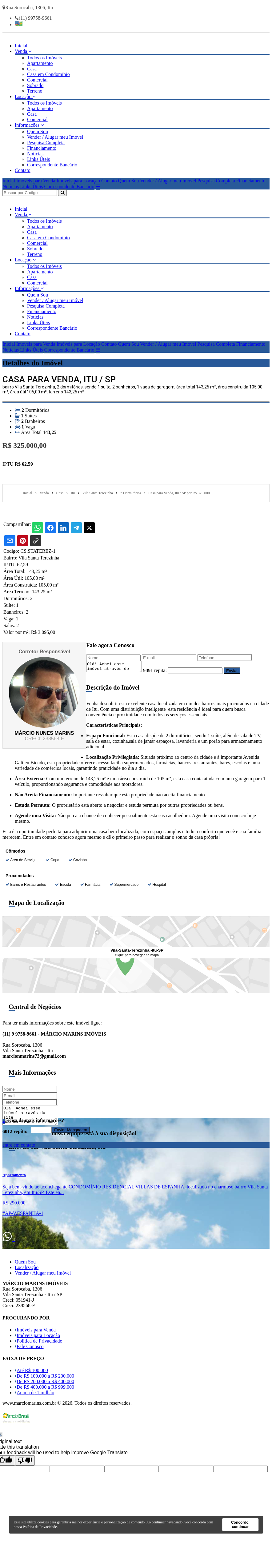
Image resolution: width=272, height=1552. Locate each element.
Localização (26, 1269)
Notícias (35, 153)
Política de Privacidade (38, 1342)
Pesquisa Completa (46, 142)
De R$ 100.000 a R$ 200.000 (44, 1377)
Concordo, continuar (240, 1524)
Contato (22, 170)
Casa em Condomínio (48, 74)
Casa (32, 68)
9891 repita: (161, 672)
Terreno (34, 91)
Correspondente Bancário (52, 164)
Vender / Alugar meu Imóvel (55, 137)
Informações (29, 125)
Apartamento (40, 63)
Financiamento (41, 148)
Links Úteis (38, 159)
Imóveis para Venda (35, 180)
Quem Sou (37, 131)
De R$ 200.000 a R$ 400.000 (44, 1383)
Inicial (21, 45)
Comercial (37, 79)
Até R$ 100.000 (31, 1372)
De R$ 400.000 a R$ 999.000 (44, 1388)
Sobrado (35, 85)
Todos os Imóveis (44, 57)
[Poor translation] (25, 1462)
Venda (23, 51)
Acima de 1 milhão (34, 1394)
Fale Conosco (29, 1348)
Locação (25, 96)
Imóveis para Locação (78, 180)
